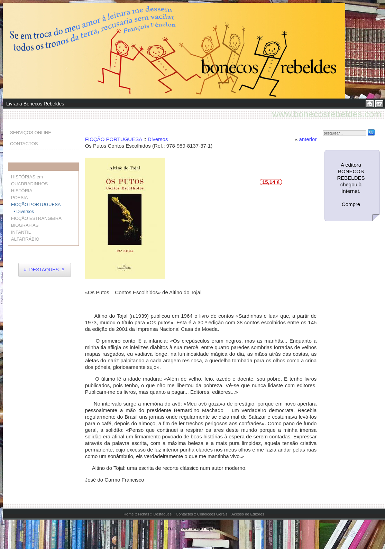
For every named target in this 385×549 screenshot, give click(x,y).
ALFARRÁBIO (25, 239)
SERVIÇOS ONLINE (30, 132)
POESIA (19, 197)
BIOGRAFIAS (24, 225)
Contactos (184, 514)
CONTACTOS (24, 143)
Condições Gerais (212, 514)
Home (128, 514)
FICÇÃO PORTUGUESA (113, 139)
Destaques (162, 514)
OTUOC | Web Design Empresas (192, 529)
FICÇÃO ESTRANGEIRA (36, 218)
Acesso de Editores (247, 514)
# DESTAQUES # (44, 269)
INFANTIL (21, 232)
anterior (308, 139)
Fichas (143, 514)
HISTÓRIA (21, 190)
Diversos (158, 139)
